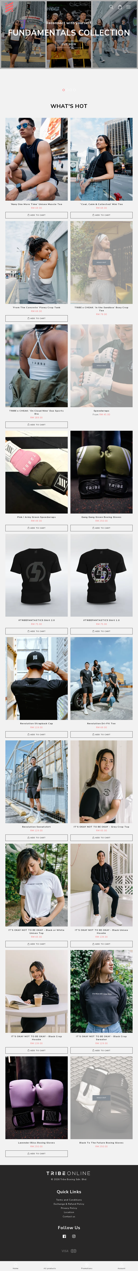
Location (69, 1212)
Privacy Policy (69, 1208)
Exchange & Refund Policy (69, 1204)
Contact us (69, 1216)
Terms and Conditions (69, 1199)
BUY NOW (69, 44)
